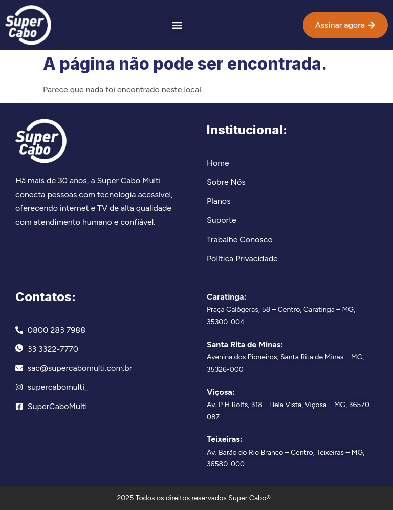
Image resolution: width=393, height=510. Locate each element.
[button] (176, 25)
